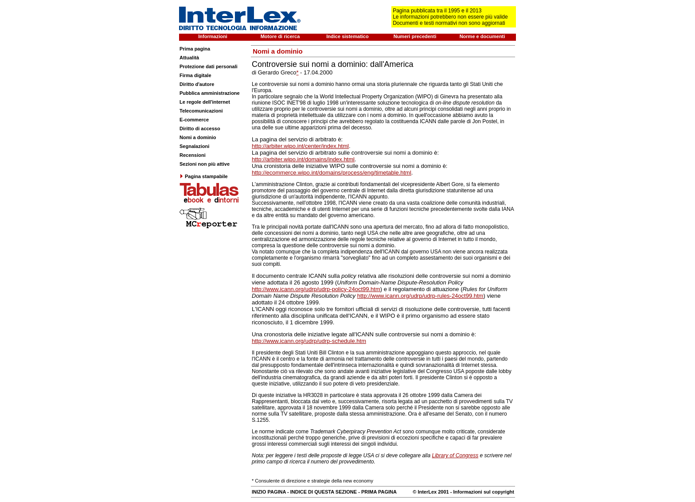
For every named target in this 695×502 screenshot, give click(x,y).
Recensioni (193, 155)
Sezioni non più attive (205, 164)
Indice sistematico (347, 36)
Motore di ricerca (280, 36)
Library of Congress (455, 455)
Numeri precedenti (415, 36)
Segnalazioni (194, 146)
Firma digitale (195, 75)
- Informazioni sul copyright (481, 491)
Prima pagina (195, 48)
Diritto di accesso (200, 128)
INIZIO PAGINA (269, 491)
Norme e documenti (482, 36)
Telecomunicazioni (201, 110)
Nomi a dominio (198, 137)
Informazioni (212, 36)
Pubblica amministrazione (210, 93)
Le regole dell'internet (205, 102)
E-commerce (194, 119)
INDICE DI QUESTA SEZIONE (323, 491)
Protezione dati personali (209, 66)
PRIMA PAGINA (379, 491)
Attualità (189, 57)
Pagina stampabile (204, 176)
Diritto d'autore (197, 84)
